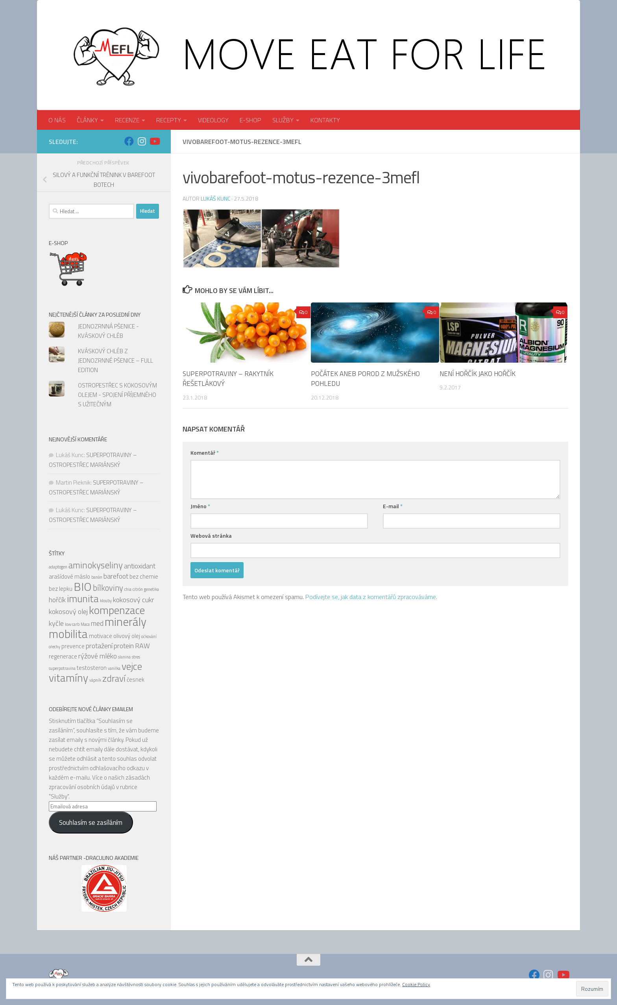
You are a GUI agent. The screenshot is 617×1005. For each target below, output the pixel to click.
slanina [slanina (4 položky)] (124, 657)
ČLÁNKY (87, 120)
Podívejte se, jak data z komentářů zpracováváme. (371, 596)
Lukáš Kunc (215, 198)
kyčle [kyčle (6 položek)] (56, 623)
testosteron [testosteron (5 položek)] (92, 667)
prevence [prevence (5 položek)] (73, 646)
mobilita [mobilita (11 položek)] (68, 633)
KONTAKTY (325, 120)
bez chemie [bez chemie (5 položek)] (143, 576)
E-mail (393, 506)
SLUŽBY (283, 120)
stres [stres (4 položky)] (136, 657)
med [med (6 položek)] (97, 623)
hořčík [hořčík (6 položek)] (57, 599)
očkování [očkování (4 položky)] (149, 636)
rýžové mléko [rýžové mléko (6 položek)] (97, 656)
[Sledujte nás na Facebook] (129, 141)
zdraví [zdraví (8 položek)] (114, 678)
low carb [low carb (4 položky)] (72, 624)
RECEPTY (168, 120)
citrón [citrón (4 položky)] (138, 589)
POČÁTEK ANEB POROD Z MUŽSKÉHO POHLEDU (365, 379)
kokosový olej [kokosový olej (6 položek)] (68, 611)
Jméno (200, 506)
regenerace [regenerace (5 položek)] (63, 656)
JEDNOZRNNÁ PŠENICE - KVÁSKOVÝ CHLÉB (108, 331)
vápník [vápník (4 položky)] (95, 680)
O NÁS (57, 120)
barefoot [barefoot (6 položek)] (115, 576)
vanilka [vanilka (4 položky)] (114, 668)
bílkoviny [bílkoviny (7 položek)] (108, 588)
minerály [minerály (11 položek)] (125, 621)
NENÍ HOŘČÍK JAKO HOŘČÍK (477, 374)
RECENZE (127, 120)
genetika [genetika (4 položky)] (151, 589)
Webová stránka (211, 535)
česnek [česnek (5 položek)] (135, 679)
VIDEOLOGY (213, 120)
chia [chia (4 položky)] (127, 589)
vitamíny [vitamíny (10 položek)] (68, 677)
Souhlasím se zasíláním (90, 822)
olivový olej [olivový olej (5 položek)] (126, 635)
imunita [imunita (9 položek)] (83, 598)
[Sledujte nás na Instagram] (141, 141)
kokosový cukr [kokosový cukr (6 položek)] (133, 599)
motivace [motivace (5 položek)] (100, 635)
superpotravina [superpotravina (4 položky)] (62, 668)
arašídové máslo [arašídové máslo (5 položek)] (69, 576)
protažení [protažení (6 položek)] (99, 645)
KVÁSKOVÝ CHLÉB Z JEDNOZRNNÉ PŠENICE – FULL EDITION (115, 360)
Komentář (204, 452)
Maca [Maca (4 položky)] (85, 624)
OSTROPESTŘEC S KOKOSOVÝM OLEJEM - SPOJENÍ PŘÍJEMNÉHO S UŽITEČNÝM (117, 395)
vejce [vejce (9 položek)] (132, 666)
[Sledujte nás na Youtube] (154, 141)
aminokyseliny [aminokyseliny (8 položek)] (95, 565)
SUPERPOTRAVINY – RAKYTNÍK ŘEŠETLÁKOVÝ (228, 379)
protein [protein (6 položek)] (124, 645)
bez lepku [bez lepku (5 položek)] (60, 588)
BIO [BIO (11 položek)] (83, 586)
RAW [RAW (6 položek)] (142, 645)
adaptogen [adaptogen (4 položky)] (58, 567)
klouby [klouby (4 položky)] (106, 600)
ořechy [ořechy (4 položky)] (54, 647)
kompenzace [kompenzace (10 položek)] (117, 610)
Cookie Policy (416, 984)
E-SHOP (250, 120)
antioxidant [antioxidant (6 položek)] (139, 566)
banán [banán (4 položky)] (96, 577)
